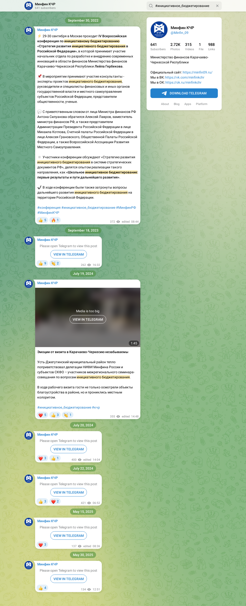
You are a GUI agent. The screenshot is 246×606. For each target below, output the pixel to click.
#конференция (49, 207)
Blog (177, 104)
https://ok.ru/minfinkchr (183, 82)
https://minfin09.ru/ (198, 72)
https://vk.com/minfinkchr (184, 77)
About (165, 104)
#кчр (96, 407)
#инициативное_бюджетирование (88, 207)
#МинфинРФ (126, 207)
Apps (187, 104)
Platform (201, 104)
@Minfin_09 (179, 33)
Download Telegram (184, 93)
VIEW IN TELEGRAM (68, 254)
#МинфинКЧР (48, 212)
